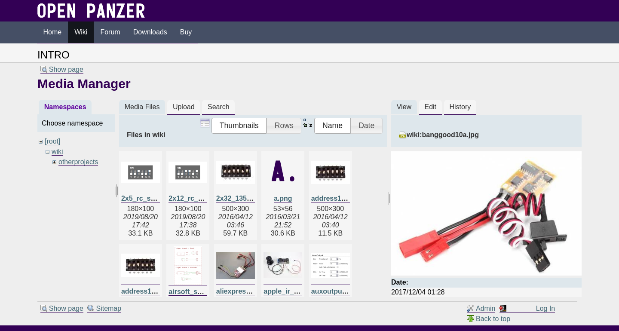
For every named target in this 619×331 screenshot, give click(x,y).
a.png (283, 198)
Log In (545, 308)
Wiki (80, 32)
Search (219, 106)
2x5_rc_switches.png (155, 198)
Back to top (493, 318)
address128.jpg (336, 198)
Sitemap (108, 308)
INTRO (53, 55)
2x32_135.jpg (237, 198)
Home (52, 32)
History (460, 106)
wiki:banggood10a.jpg (443, 134)
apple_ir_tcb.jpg (290, 291)
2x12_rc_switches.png (205, 198)
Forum (110, 32)
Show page (66, 69)
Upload (184, 106)
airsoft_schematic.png (205, 291)
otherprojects (78, 162)
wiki (57, 151)
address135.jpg (146, 291)
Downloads (150, 32)
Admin (485, 308)
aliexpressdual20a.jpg (252, 291)
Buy (186, 32)
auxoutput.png (335, 291)
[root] (52, 141)
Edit (430, 106)
